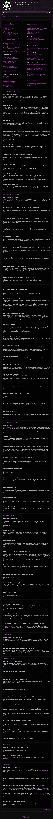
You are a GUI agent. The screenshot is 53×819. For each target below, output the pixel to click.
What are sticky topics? (7, 84)
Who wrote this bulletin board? (33, 80)
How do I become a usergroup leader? (35, 29)
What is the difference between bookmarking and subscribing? (37, 65)
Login (4, 14)
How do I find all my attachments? (34, 75)
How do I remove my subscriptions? (34, 69)
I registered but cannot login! (8, 28)
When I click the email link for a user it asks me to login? (14, 51)
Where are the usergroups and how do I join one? (37, 28)
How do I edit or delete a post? (9, 57)
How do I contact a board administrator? (35, 85)
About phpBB (44, 770)
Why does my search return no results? (35, 55)
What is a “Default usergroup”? (33, 32)
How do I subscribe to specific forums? (35, 68)
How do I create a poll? (7, 59)
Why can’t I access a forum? (8, 63)
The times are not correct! (8, 43)
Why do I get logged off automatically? (10, 33)
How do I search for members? (33, 58)
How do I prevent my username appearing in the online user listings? (14, 41)
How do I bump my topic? (8, 71)
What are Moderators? (31, 25)
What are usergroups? (31, 27)
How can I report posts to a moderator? (11, 67)
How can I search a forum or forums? (34, 54)
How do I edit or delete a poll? (9, 62)
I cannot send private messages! (33, 38)
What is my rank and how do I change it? (11, 49)
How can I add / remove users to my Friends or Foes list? (37, 49)
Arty (24, 816)
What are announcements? (8, 82)
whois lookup (44, 788)
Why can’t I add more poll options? (10, 61)
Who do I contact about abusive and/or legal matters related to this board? (37, 84)
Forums (5, 12)
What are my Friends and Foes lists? (34, 47)
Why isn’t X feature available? (33, 81)
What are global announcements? (10, 81)
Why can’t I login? (6, 29)
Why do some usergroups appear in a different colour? (38, 31)
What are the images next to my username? (12, 47)
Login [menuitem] (50, 12)
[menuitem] (48, 12)
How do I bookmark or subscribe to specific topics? (37, 67)
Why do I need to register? (8, 24)
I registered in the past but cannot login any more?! (13, 31)
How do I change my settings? (9, 39)
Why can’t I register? (7, 27)
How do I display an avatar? (8, 48)
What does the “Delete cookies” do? (10, 34)
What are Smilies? (6, 78)
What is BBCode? (6, 76)
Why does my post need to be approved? (11, 70)
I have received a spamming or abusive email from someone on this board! (37, 41)
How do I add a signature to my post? (10, 58)
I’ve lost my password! (7, 32)
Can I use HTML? (6, 77)
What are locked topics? (8, 85)
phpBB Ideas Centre (10, 779)
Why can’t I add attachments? (9, 65)
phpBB (32, 240)
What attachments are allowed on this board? (36, 74)
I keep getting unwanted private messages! (35, 39)
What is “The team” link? (32, 33)
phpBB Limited (37, 769)
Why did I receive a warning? (9, 66)
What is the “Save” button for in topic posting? (12, 68)
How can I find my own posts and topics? (35, 59)
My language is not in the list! (9, 46)
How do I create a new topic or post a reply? (12, 56)
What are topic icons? (7, 86)
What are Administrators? (32, 24)
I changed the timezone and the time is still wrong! (13, 44)
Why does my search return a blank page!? (36, 57)
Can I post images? (7, 80)
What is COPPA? (6, 25)
